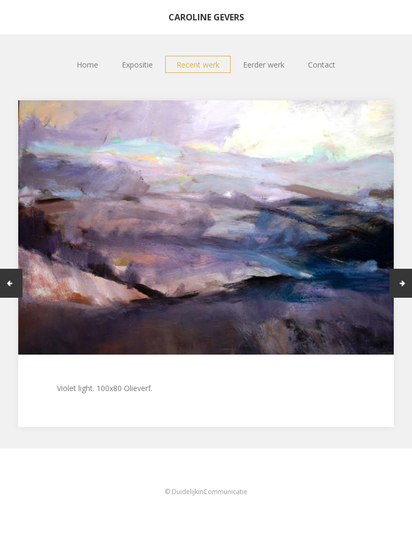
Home (87, 65)
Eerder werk (263, 65)
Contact (321, 65)
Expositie (137, 65)
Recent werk (197, 65)
